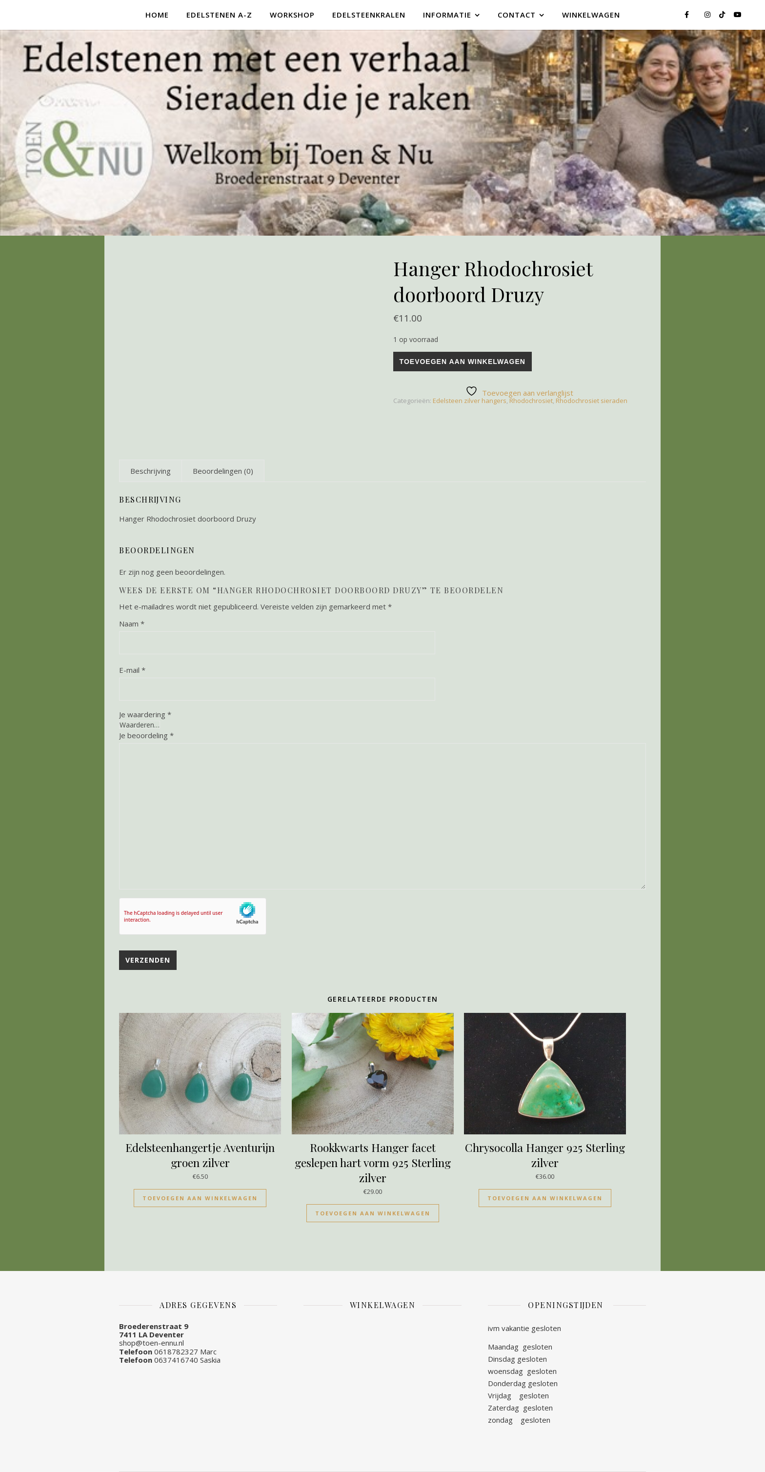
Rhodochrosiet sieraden (591, 400)
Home (157, 15)
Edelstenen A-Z (219, 15)
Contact (517, 15)
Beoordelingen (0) (223, 471)
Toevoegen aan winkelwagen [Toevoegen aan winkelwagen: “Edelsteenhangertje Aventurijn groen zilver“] (200, 1198)
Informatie (447, 15)
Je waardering (145, 714)
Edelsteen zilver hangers (469, 400)
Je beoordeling (146, 735)
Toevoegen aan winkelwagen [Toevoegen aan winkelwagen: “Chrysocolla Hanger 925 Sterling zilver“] (545, 1198)
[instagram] (708, 14)
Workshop (292, 15)
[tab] (150, 471)
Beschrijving (150, 471)
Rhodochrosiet (531, 400)
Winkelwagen (591, 15)
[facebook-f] (687, 14)
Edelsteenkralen (368, 15)
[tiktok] (723, 14)
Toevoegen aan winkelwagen (462, 361)
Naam (131, 623)
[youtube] (738, 14)
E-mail (132, 670)
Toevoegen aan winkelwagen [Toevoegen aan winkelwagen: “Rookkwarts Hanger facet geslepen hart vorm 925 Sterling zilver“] (372, 1213)
